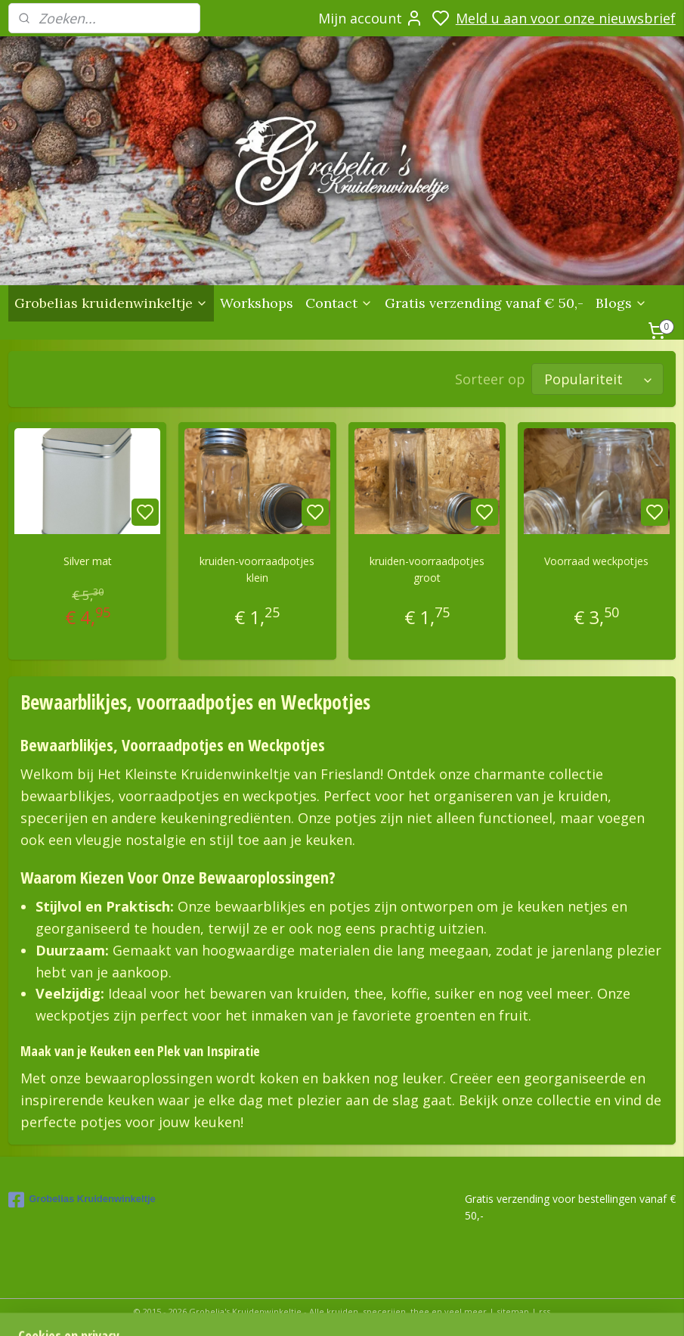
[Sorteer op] (597, 377)
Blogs (621, 303)
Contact (339, 303)
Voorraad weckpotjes (596, 558)
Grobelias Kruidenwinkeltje (82, 1197)
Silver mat (87, 558)
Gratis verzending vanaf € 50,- (484, 303)
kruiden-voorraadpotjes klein (257, 566)
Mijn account (370, 18)
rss (544, 1308)
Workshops (256, 303)
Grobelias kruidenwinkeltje (111, 303)
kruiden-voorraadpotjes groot (427, 566)
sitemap (513, 1308)
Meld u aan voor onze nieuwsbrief (566, 18)
